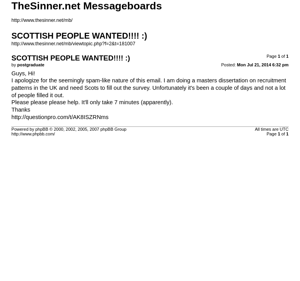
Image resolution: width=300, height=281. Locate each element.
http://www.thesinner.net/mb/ (41, 20)
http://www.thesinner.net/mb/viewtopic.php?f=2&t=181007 (73, 43)
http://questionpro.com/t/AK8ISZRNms (59, 117)
